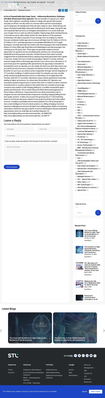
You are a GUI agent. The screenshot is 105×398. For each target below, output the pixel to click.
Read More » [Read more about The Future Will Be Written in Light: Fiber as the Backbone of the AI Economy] (88, 240)
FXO (78, 113)
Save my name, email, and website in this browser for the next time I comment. (31, 141)
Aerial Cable (81, 54)
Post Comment (11, 167)
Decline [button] (84, 391)
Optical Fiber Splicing (84, 134)
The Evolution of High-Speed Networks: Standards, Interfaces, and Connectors (92, 249)
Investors (87, 379)
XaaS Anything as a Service (86, 187)
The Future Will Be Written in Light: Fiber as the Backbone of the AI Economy (92, 233)
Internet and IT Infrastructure (87, 169)
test (78, 158)
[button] (27, 3)
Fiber (79, 78)
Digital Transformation (85, 123)
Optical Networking (53, 372)
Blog (70, 372)
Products (80, 102)
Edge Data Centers (83, 80)
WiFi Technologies (83, 185)
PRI (78, 107)
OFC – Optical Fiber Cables (86, 179)
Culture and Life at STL (85, 121)
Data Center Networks (85, 75)
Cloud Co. (11, 372)
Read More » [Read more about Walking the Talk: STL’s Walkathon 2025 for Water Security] (88, 289)
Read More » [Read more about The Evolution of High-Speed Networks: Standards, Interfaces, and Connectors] (88, 257)
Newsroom (88, 382)
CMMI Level (81, 91)
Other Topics (81, 182)
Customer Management (85, 131)
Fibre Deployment (83, 61)
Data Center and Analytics (86, 166)
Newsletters (73, 375)
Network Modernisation (85, 96)
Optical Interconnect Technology (88, 83)
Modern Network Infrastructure (88, 56)
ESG (85, 371)
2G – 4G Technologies (85, 139)
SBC (78, 110)
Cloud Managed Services (86, 94)
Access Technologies (85, 145)
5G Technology (82, 142)
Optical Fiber (81, 190)
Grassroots (81, 64)
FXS (78, 99)
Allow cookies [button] (95, 391)
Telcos (10, 370)
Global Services (51, 370)
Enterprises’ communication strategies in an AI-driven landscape (91, 298)
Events (71, 370)
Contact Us (88, 373)
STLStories (81, 137)
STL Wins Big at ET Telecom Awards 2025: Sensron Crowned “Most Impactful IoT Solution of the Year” (92, 266)
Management (89, 368)
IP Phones (80, 105)
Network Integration (84, 67)
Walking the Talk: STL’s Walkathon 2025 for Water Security (92, 283)
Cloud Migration (83, 88)
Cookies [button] (60, 391)
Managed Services (83, 176)
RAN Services (82, 46)
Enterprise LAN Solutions (32, 370)
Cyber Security (82, 43)
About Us (87, 365)
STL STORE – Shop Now (31, 383)
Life (85, 376)
